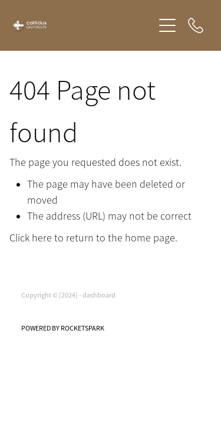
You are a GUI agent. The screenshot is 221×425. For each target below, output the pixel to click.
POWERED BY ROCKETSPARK (62, 328)
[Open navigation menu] (167, 25)
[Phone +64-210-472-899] (196, 25)
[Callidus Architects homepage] (82, 25)
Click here (30, 237)
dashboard (99, 295)
